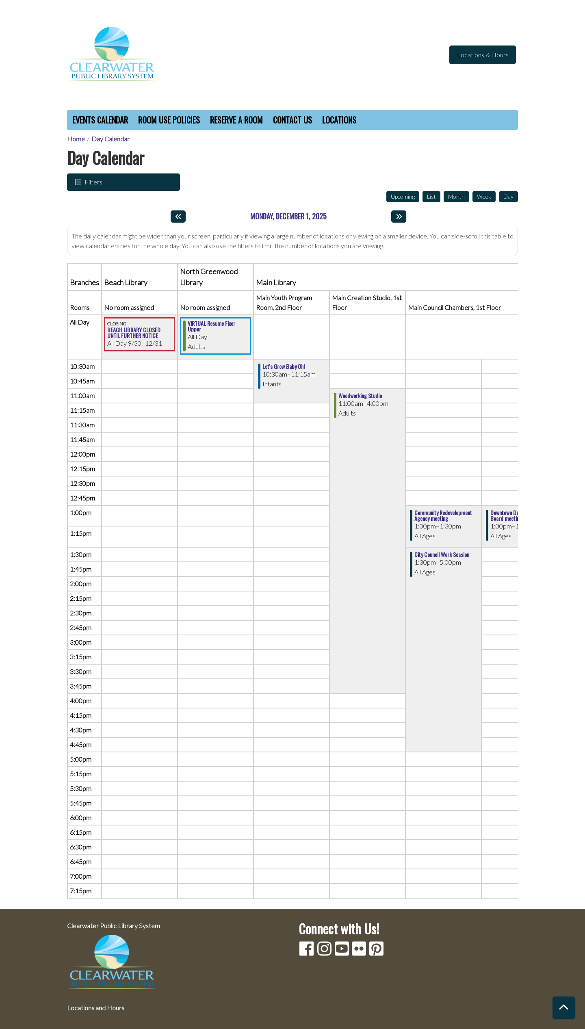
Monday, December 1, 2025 (288, 216)
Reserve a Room (236, 120)
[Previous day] (178, 216)
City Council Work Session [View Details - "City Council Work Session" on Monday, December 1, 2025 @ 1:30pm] (441, 554)
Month (456, 196)
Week (484, 196)
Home (76, 139)
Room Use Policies (169, 120)
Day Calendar (110, 139)
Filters (92, 182)
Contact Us (292, 120)
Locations (339, 120)
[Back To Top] (563, 1008)
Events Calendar (100, 120)
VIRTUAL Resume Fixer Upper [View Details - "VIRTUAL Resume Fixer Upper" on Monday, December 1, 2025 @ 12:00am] (211, 326)
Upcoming (403, 196)
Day (508, 196)
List (431, 196)
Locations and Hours (95, 1008)
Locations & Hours (483, 54)
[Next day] (398, 216)
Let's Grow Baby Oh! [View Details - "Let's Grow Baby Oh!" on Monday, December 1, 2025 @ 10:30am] (283, 366)
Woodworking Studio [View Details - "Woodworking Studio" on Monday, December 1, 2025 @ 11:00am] (360, 396)
